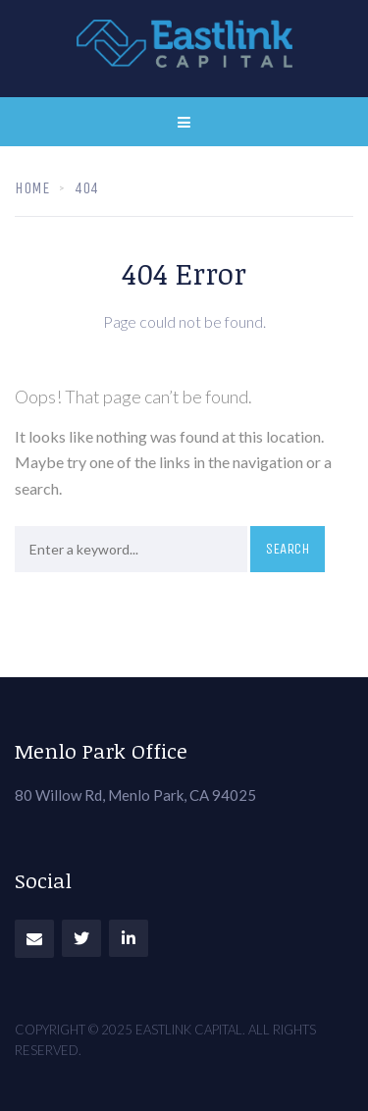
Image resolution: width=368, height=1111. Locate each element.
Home (32, 188)
